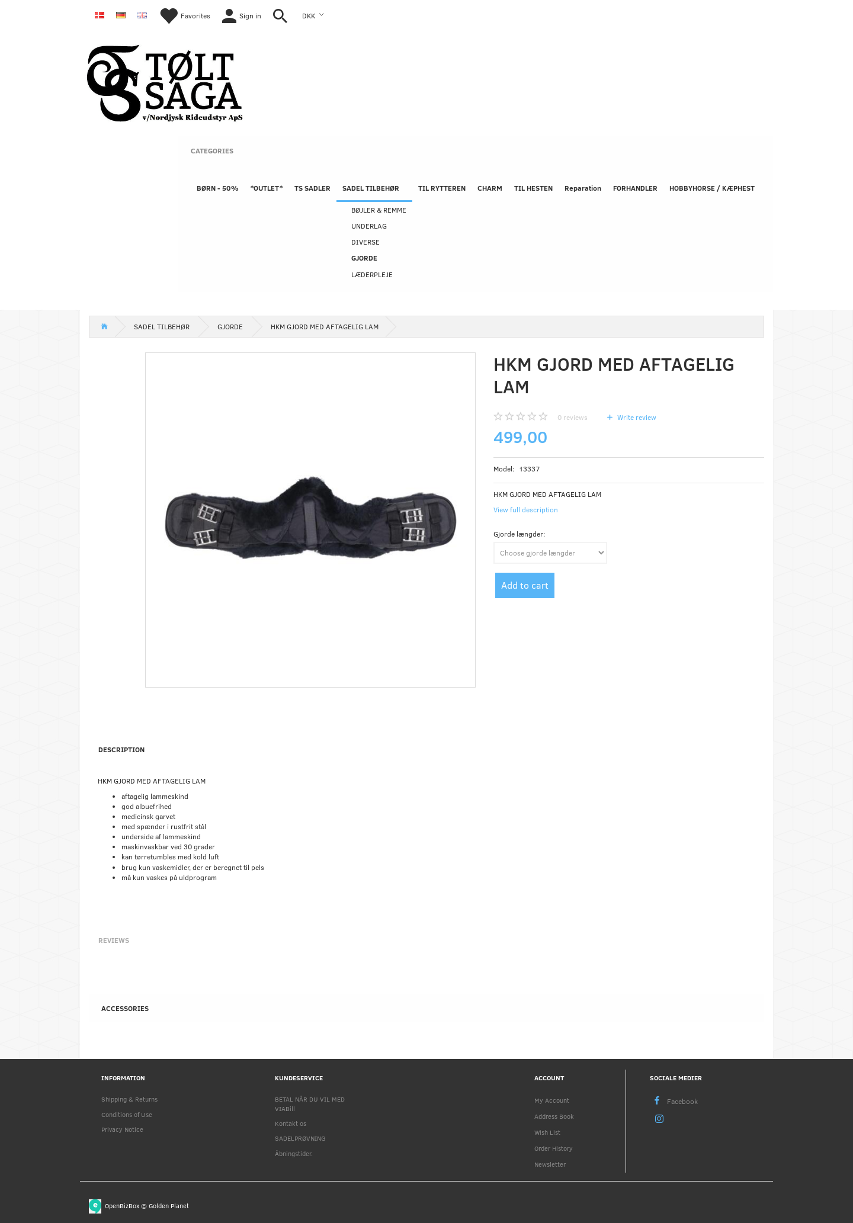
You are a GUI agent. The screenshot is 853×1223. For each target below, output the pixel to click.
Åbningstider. (294, 1153)
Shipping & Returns (129, 1098)
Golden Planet (169, 1205)
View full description (525, 509)
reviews (572, 417)
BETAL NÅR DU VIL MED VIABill (310, 1103)
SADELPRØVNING (300, 1138)
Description (121, 749)
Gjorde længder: (519, 533)
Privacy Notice (122, 1129)
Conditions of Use (126, 1114)
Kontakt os (290, 1123)
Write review (635, 417)
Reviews (113, 940)
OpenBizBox (122, 1205)
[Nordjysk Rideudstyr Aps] (164, 81)
